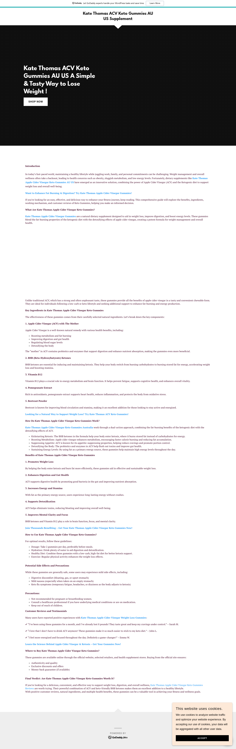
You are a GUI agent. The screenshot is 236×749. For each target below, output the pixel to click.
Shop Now (35, 101)
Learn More (155, 3)
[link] (118, 19)
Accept (202, 738)
